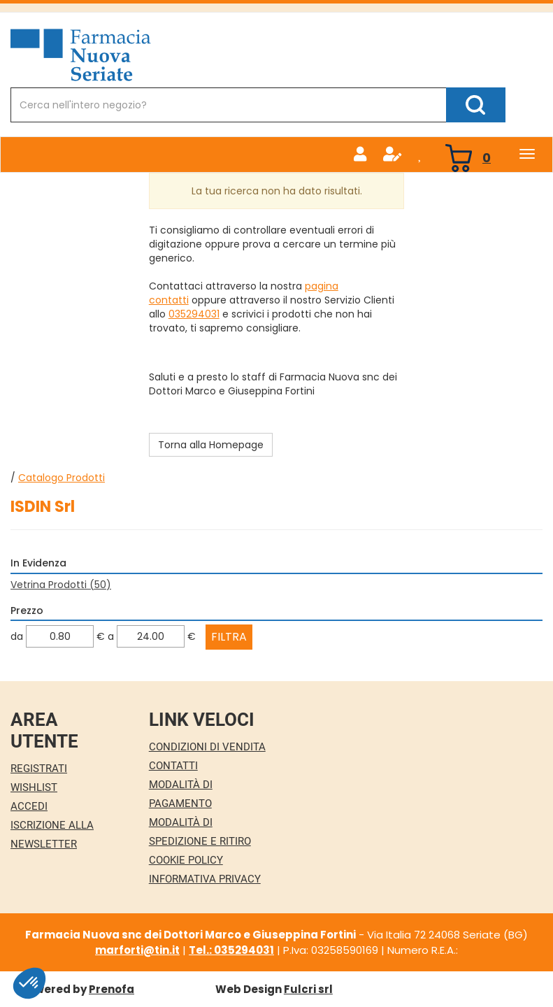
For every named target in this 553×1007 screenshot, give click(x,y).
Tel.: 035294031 (231, 950)
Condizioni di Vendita (207, 747)
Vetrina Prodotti (60, 585)
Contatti (173, 765)
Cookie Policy (186, 860)
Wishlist (33, 787)
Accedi (29, 806)
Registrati (38, 768)
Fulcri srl (308, 989)
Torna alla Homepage (211, 445)
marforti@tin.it (137, 950)
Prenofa (111, 989)
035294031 (194, 314)
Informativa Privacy (205, 879)
